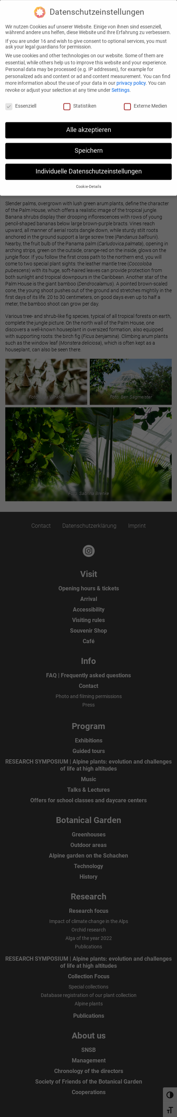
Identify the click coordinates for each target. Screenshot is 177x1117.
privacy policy (131, 79)
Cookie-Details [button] (88, 183)
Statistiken (79, 102)
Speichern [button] (89, 146)
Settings (120, 86)
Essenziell (20, 102)
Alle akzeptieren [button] (88, 126)
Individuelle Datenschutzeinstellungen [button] (89, 167)
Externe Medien (145, 102)
